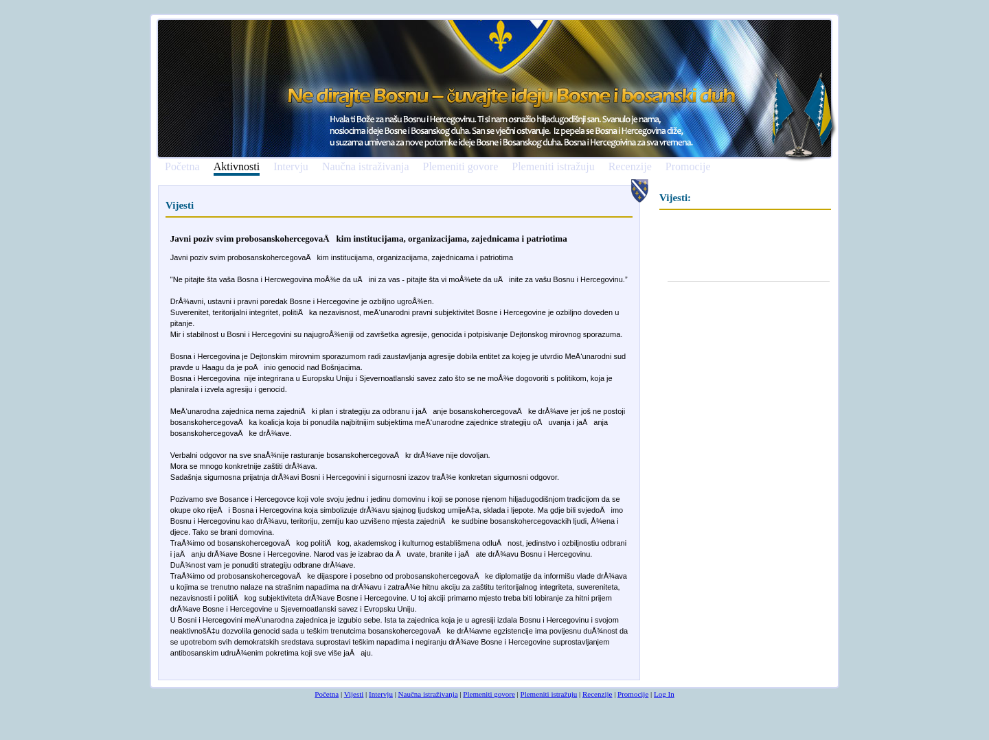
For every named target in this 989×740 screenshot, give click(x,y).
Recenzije (630, 167)
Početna (182, 167)
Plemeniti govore (460, 167)
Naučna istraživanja (365, 167)
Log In (664, 694)
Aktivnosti (237, 167)
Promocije (688, 167)
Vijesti (354, 694)
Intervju (290, 167)
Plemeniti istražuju (553, 167)
